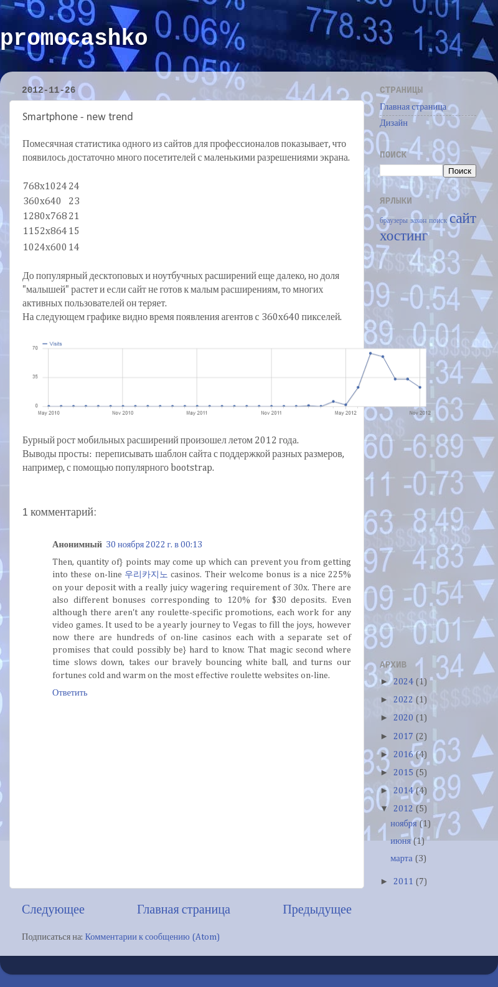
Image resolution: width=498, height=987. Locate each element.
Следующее (53, 910)
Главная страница (183, 910)
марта (402, 858)
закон (418, 221)
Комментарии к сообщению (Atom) (152, 937)
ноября (404, 823)
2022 (404, 700)
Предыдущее (317, 910)
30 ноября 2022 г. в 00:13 (154, 545)
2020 (404, 718)
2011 (404, 881)
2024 (404, 682)
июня (401, 841)
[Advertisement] (429, 450)
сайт (462, 219)
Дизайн (394, 123)
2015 (404, 772)
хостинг (404, 236)
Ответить (70, 693)
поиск (438, 221)
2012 (404, 809)
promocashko (74, 39)
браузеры (394, 221)
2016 (404, 754)
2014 (404, 790)
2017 (404, 736)
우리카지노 (146, 574)
